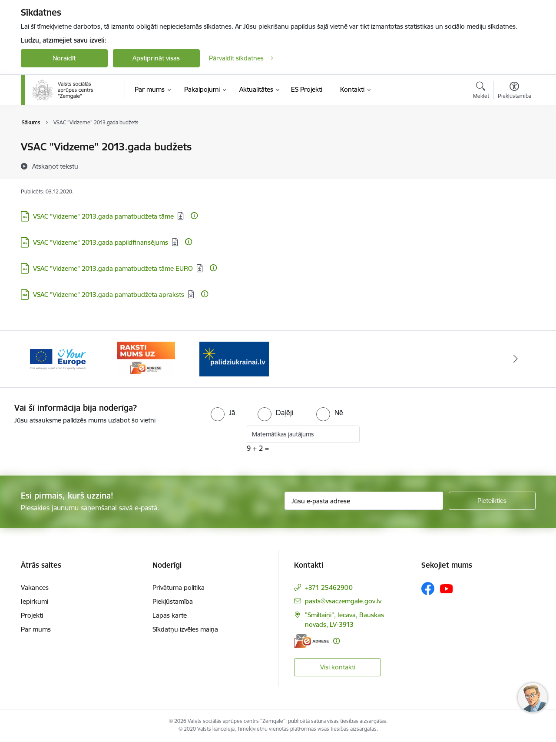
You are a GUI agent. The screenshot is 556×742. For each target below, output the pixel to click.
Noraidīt (64, 58)
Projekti (32, 615)
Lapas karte (169, 615)
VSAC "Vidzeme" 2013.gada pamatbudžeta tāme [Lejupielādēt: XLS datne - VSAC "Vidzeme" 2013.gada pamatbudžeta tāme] (103, 216)
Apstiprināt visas (156, 58)
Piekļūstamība (172, 601)
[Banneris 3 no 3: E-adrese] (234, 358)
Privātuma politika (178, 587)
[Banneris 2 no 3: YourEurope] (146, 358)
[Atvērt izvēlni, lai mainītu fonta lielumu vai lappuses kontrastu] (514, 91)
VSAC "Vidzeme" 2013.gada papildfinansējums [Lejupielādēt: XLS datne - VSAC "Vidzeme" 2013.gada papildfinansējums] (100, 242)
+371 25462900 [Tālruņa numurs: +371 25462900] (329, 587)
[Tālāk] (515, 359)
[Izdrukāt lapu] (514, 143)
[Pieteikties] (492, 501)
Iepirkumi (34, 601)
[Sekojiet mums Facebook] (427, 588)
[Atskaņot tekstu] (55, 166)
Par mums (36, 629)
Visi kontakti (337, 667)
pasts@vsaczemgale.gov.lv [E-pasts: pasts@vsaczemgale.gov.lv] (343, 601)
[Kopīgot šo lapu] (514, 165)
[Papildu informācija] (194, 215)
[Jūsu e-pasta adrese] (364, 501)
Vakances (35, 587)
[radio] (223, 412)
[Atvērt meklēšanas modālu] (481, 91)
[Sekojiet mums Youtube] (446, 588)
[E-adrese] (311, 641)
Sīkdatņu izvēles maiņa (185, 629)
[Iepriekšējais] (40, 359)
